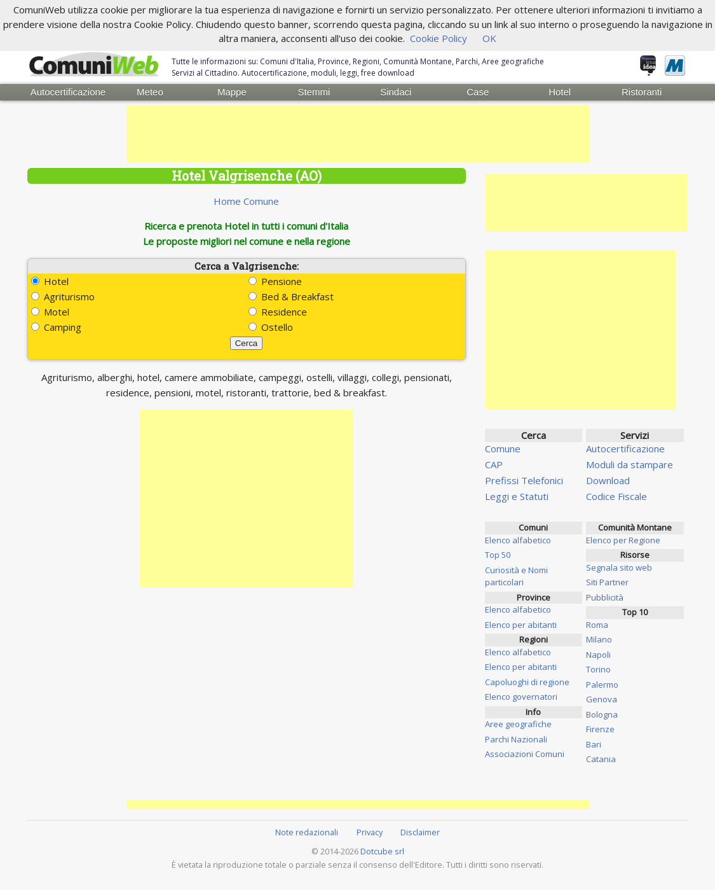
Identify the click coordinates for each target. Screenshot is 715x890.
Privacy (370, 832)
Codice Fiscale (616, 496)
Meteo (150, 92)
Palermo (602, 684)
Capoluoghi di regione (527, 681)
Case (477, 92)
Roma (597, 624)
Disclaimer (420, 832)
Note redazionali (306, 832)
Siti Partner (607, 582)
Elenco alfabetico (518, 539)
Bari (593, 743)
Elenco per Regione (623, 539)
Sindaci (395, 92)
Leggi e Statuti (516, 496)
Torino (598, 669)
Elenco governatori (521, 696)
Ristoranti (642, 92)
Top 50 (497, 554)
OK (489, 38)
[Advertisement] (357, 134)
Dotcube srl (382, 851)
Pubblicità (604, 596)
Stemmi (313, 92)
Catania (601, 759)
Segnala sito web (619, 567)
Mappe (232, 92)
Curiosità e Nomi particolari (516, 576)
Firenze (600, 729)
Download (608, 480)
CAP (494, 464)
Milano (599, 639)
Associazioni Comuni (524, 754)
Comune (503, 448)
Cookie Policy (438, 38)
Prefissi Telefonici (524, 480)
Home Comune (246, 201)
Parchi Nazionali (516, 738)
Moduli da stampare (629, 464)
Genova (601, 699)
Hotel (559, 92)
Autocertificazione (68, 92)
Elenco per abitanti (521, 624)
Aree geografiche (518, 724)
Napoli (598, 654)
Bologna (602, 714)
